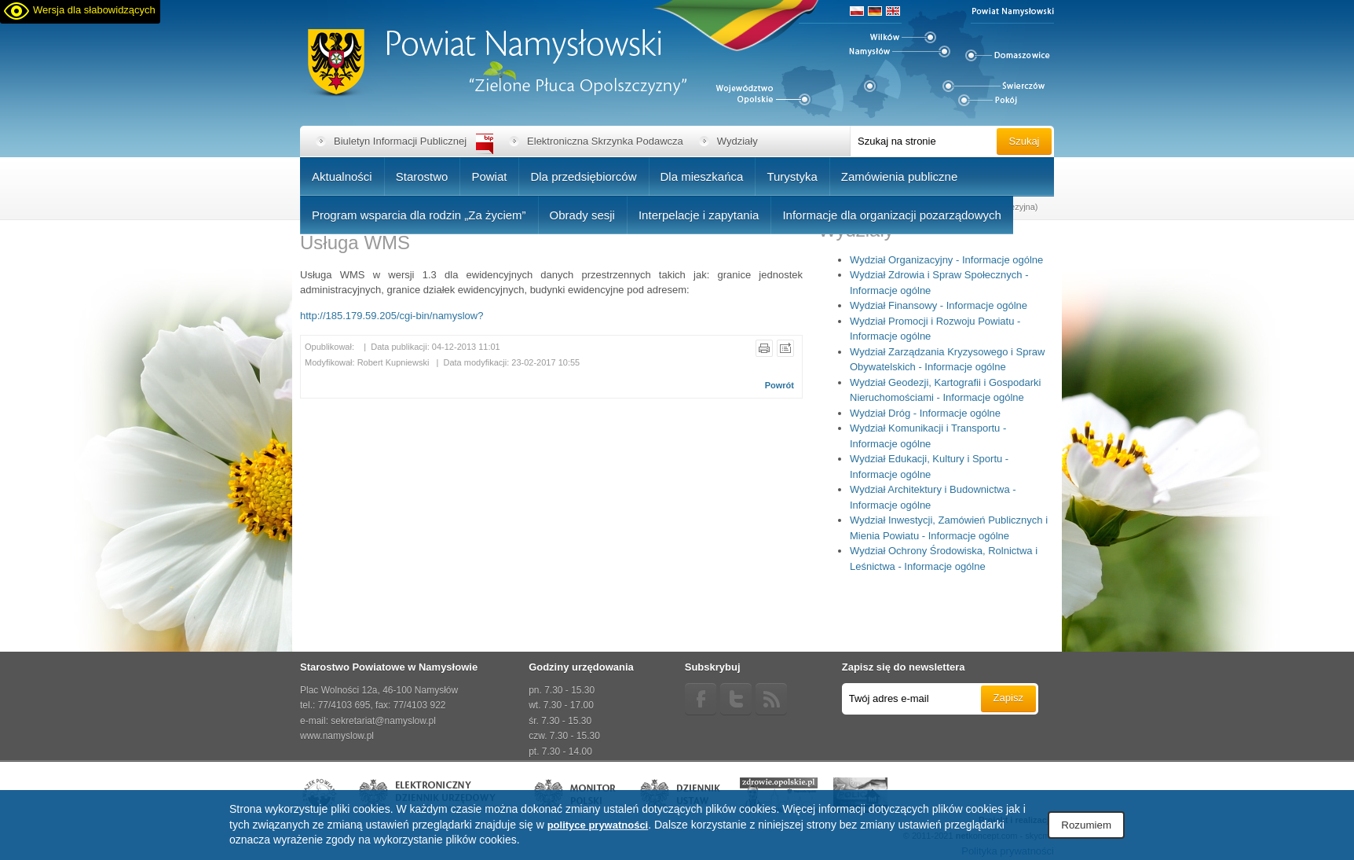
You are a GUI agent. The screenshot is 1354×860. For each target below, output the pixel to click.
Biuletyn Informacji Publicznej (400, 141)
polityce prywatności (598, 825)
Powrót (779, 385)
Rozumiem (1086, 825)
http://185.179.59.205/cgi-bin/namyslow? (391, 316)
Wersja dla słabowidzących (94, 10)
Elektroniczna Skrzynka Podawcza (605, 141)
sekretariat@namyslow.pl (383, 720)
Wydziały (737, 141)
